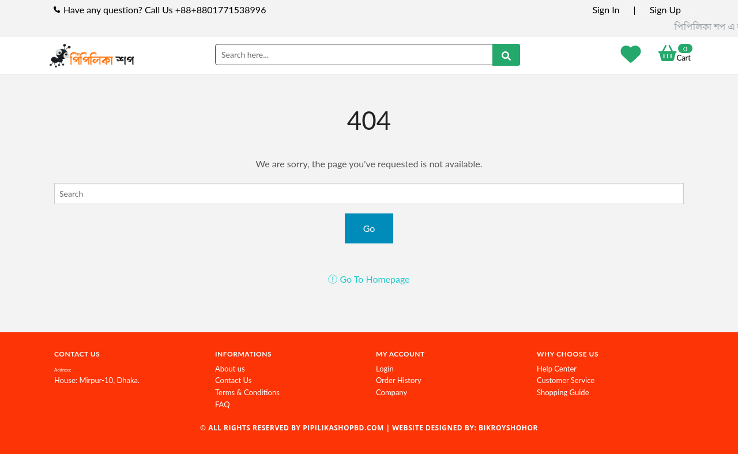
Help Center (557, 368)
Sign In (605, 9)
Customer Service (565, 380)
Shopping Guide (563, 392)
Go (369, 228)
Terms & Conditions (247, 392)
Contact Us (233, 380)
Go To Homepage (368, 278)
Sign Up (665, 9)
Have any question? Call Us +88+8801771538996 (164, 9)
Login (385, 368)
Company (391, 392)
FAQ (222, 404)
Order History (398, 380)
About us (230, 368)
